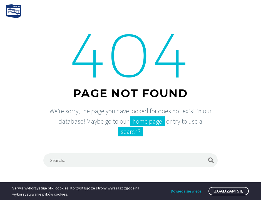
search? (130, 131)
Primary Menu (250, 11)
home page (147, 121)
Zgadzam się (228, 191)
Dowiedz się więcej (186, 191)
